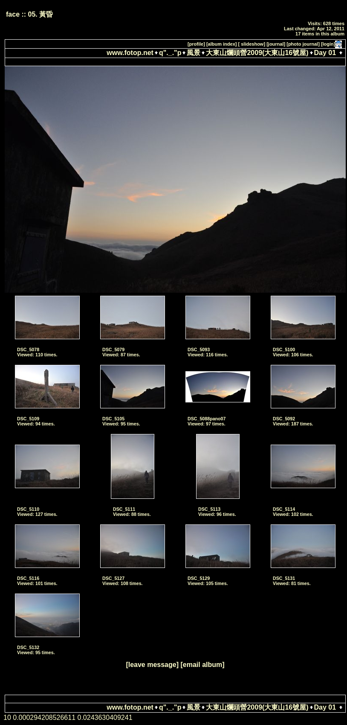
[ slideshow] (252, 44)
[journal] (275, 44)
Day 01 (325, 52)
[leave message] (152, 664)
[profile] (196, 44)
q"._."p (170, 52)
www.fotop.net (130, 52)
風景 (193, 52)
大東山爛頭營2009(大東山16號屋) (257, 52)
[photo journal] (303, 44)
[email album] (202, 664)
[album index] (221, 44)
